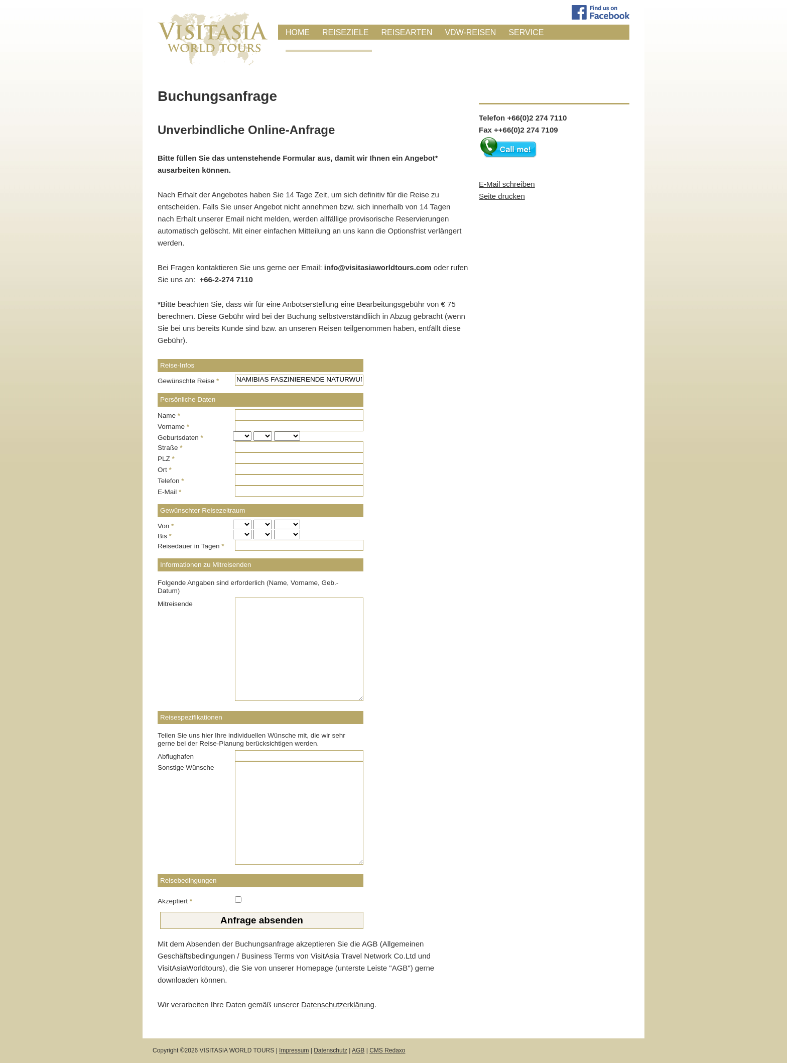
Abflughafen (176, 756)
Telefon (171, 481)
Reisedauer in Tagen (191, 546)
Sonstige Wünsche (186, 767)
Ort (165, 470)
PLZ (166, 458)
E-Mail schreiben (507, 184)
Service (526, 32)
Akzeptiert (175, 901)
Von (166, 526)
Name (169, 415)
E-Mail (169, 492)
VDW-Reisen (470, 32)
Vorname (173, 426)
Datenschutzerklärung (337, 1004)
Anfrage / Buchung (329, 45)
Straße (170, 447)
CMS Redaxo (387, 1050)
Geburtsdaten (180, 437)
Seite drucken (502, 196)
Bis (165, 536)
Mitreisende (175, 604)
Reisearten (406, 32)
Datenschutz (330, 1050)
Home (298, 32)
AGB (358, 1050)
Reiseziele (345, 32)
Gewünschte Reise (188, 381)
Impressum (294, 1050)
